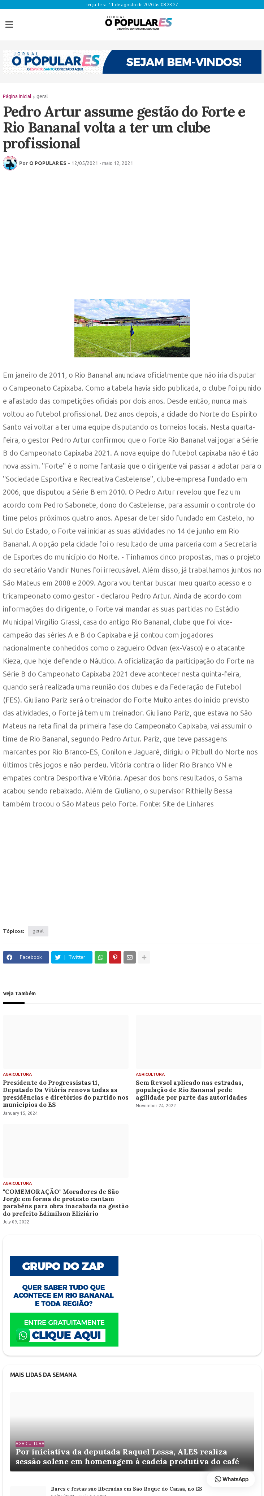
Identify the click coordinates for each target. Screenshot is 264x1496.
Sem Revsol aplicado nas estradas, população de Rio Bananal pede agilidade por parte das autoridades (191, 1088)
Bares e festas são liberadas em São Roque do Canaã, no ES (126, 1487)
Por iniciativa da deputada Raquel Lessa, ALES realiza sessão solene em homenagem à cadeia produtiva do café (127, 1454)
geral (42, 93)
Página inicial (17, 93)
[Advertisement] (132, 231)
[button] (9, 23)
